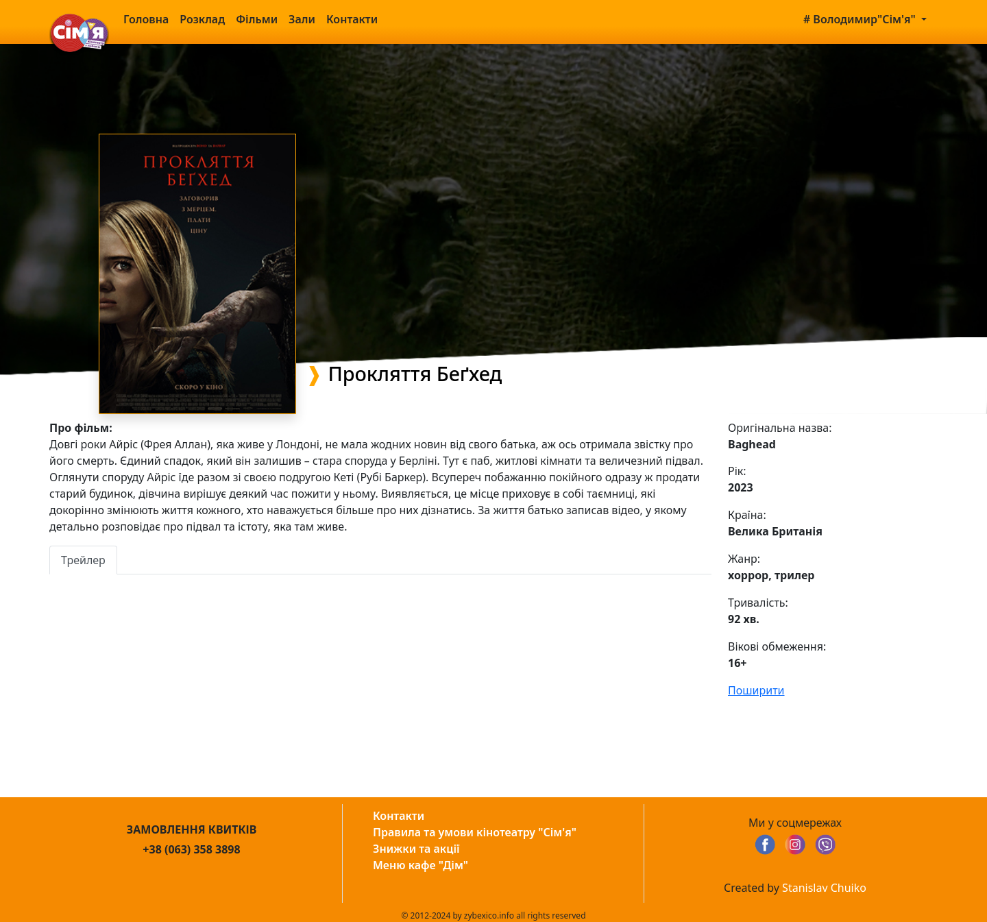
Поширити (756, 690)
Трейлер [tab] (83, 560)
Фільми (257, 19)
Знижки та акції (416, 848)
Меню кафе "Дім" (420, 865)
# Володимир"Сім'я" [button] (860, 19)
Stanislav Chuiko (824, 887)
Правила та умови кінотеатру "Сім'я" (474, 832)
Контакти (352, 19)
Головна (146, 19)
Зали (302, 19)
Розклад (202, 19)
